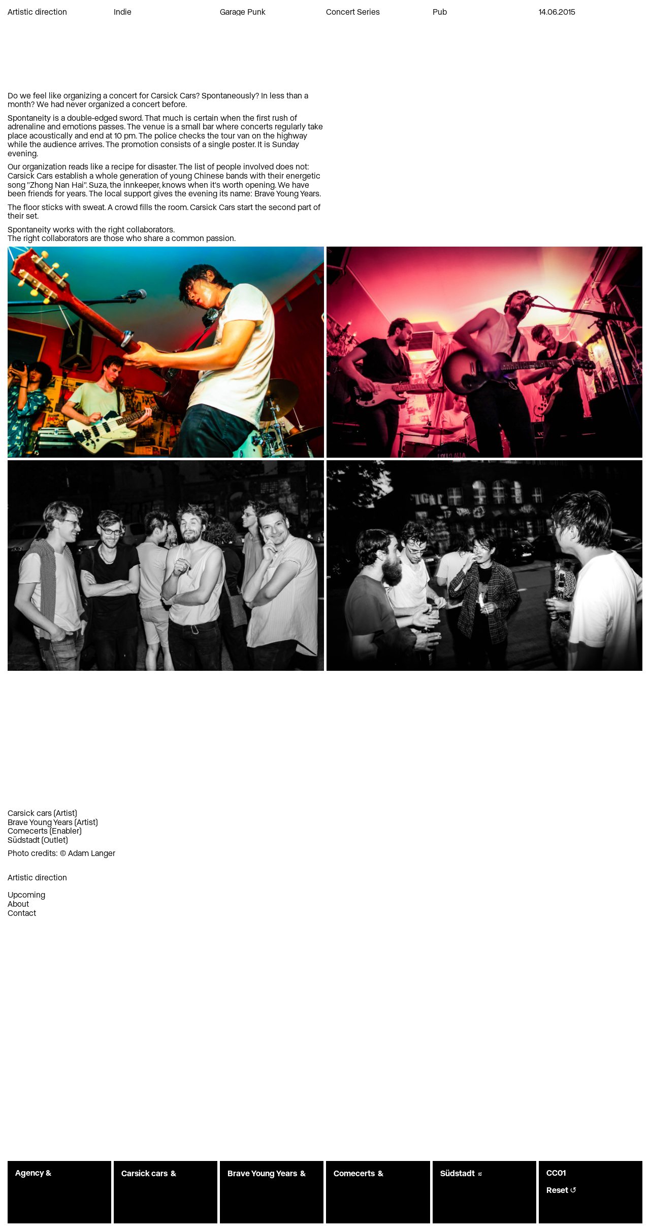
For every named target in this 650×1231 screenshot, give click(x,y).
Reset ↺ (561, 1189)
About (18, 903)
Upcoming (26, 894)
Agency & (33, 1172)
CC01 (556, 1172)
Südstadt (24, 839)
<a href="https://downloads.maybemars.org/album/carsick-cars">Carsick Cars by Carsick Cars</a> (166, 688)
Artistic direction (37, 12)
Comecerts (28, 830)
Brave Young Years (40, 822)
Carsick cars (30, 812)
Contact (22, 912)
